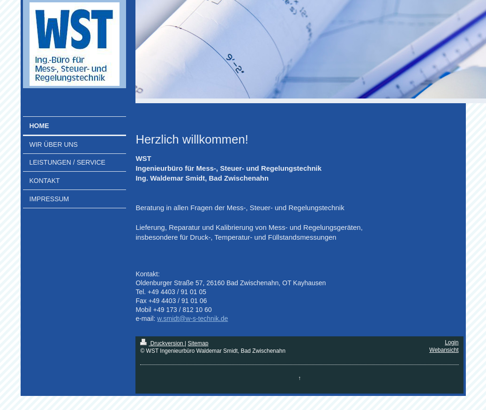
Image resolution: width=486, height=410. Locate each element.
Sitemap (198, 343)
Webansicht (443, 350)
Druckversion (162, 343)
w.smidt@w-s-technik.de (192, 318)
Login (451, 342)
